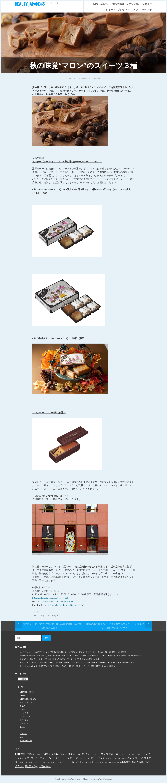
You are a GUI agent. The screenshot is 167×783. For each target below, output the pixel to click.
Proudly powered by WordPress (67, 778)
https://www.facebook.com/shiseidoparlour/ (68, 604)
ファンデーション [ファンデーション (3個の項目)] (120, 758)
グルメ (135, 9)
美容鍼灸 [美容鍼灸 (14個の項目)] (126, 761)
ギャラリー (70, 78)
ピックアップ (25, 716)
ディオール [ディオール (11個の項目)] (45, 757)
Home (95, 3)
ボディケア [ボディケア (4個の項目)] (30, 762)
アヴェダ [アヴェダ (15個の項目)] (103, 753)
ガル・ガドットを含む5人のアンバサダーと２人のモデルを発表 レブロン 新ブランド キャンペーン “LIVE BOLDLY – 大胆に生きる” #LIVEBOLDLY (77, 662)
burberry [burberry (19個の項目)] (20, 753)
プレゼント (123, 9)
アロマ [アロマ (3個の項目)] (95, 754)
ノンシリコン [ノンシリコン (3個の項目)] (82, 758)
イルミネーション (27, 702)
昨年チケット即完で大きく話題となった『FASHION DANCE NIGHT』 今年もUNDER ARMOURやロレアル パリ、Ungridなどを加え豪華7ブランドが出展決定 (81, 655)
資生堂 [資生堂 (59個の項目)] (30, 765)
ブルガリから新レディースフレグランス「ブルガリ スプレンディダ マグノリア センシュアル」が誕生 (59, 659)
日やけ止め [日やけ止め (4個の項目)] (108, 762)
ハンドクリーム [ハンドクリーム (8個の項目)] (94, 757)
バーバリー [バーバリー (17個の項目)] (107, 757)
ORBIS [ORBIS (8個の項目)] (71, 753)
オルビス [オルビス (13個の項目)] (113, 753)
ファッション (133, 3)
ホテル (22, 726)
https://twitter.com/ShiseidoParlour (61, 601)
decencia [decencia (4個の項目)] (40, 754)
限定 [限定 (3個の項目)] (36, 766)
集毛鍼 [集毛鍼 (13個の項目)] (42, 766)
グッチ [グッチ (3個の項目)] (138, 754)
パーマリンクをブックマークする (45, 615)
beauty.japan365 (30, 4)
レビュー (147, 3)
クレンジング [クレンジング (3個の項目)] (131, 754)
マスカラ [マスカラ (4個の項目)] (37, 762)
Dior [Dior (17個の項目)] (45, 753)
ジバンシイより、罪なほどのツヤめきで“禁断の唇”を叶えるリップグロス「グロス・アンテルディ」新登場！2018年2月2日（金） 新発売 (73, 652)
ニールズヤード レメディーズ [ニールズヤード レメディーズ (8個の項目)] (64, 757)
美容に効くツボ (26, 740)
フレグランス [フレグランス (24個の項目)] (135, 757)
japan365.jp (146, 9)
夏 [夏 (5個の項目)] (102, 762)
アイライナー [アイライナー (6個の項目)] (87, 753)
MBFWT (23, 695)
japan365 (97, 78)
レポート (110, 9)
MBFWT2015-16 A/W (28, 699)
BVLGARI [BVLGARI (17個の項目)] (31, 753)
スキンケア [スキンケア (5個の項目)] (22, 758)
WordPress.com (105, 778)
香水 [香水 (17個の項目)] (48, 766)
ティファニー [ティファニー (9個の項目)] (33, 757)
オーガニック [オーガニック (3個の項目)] (123, 754)
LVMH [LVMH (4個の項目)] (65, 754)
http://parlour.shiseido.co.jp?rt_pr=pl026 (53, 597)
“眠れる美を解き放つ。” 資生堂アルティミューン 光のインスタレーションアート (114, 625)
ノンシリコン (25, 712)
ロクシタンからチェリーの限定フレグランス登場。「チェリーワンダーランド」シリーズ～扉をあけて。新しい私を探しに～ (68, 666)
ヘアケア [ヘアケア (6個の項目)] (21, 762)
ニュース (105, 3)
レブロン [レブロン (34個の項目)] (78, 761)
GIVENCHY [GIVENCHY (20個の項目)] (55, 753)
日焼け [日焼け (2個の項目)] (114, 762)
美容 (21, 737)
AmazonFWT (118, 3)
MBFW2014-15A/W (27, 692)
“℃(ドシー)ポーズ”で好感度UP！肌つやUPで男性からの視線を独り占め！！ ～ (52, 625)
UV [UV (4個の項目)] (80, 754)
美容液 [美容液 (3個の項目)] (119, 762)
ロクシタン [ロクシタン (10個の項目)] (90, 761)
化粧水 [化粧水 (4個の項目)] (98, 762)
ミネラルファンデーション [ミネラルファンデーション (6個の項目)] (52, 762)
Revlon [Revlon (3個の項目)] (76, 754)
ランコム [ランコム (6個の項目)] (67, 762)
